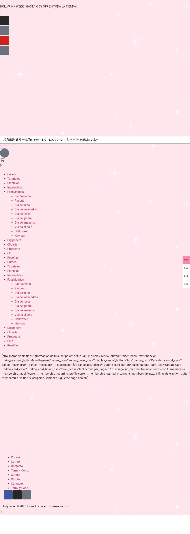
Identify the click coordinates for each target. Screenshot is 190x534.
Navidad (20, 235)
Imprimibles (15, 187)
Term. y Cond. (20, 470)
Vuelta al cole (23, 227)
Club (10, 253)
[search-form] (95, 140)
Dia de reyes (22, 214)
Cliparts (12, 244)
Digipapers (14, 240)
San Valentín (23, 196)
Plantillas (13, 183)
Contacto (17, 466)
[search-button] (3, 146)
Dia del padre (23, 218)
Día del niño (22, 205)
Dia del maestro (25, 222)
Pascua (19, 200)
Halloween (21, 231)
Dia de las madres (26, 209)
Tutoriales (13, 178)
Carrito (15, 461)
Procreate (13, 249)
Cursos (11, 174)
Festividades (15, 192)
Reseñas (12, 257)
